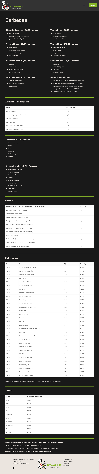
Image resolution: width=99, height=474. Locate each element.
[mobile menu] (84, 5)
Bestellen (93, 5)
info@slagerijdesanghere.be (21, 463)
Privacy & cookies (68, 461)
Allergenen (66, 465)
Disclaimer (66, 463)
